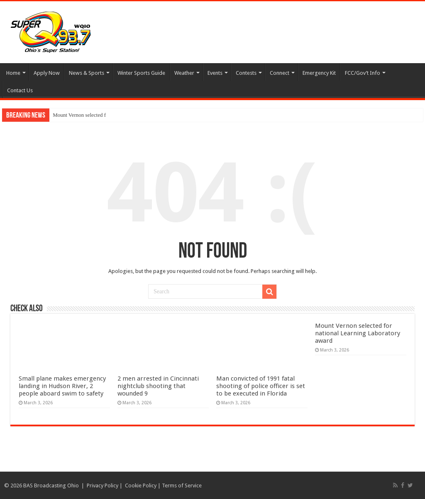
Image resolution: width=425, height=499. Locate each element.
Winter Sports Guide (141, 73)
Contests (246, 73)
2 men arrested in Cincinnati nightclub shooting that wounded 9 (158, 386)
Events (215, 73)
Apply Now (47, 73)
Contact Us (20, 90)
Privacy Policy (102, 485)
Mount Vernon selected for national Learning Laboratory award (357, 333)
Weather (184, 73)
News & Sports (86, 73)
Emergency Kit (319, 73)
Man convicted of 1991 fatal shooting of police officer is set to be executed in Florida (260, 386)
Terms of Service (182, 485)
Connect (279, 73)
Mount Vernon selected (78, 115)
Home (13, 73)
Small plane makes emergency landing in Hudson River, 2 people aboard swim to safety (62, 386)
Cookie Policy (140, 485)
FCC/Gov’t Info (362, 73)
